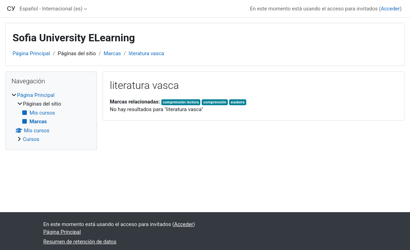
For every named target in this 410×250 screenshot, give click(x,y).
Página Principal (31, 53)
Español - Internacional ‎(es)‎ (50, 9)
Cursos (31, 139)
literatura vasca (146, 53)
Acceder (390, 9)
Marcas (112, 53)
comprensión (214, 102)
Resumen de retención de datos (79, 242)
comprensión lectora (181, 102)
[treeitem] (51, 117)
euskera (237, 102)
